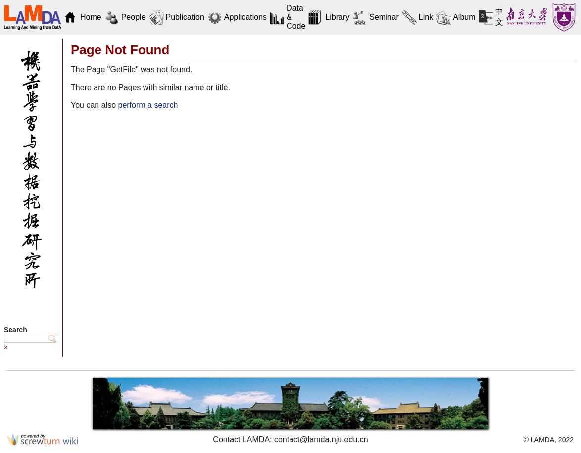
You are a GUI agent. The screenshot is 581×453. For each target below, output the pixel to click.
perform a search (148, 105)
